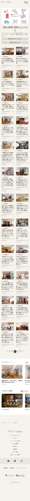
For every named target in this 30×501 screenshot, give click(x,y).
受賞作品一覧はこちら (15, 42)
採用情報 (5, 481)
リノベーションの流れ (15, 453)
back (4, 361)
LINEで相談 (15, 465)
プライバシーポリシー (21, 481)
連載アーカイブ (24, 402)
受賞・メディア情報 (15, 467)
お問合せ (15, 459)
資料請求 (15, 462)
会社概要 (11, 481)
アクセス (15, 451)
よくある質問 (15, 456)
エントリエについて (15, 448)
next (26, 361)
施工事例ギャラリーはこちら (15, 39)
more (26, 372)
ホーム (3, 434)
